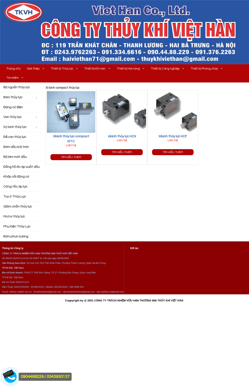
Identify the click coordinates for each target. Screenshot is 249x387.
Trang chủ (13, 68)
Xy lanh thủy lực (15, 127)
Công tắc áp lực (15, 186)
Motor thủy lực (14, 216)
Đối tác (134, 248)
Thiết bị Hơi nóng (128, 68)
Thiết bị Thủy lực (62, 68)
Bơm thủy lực (12, 97)
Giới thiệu (33, 68)
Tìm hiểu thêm (71, 157)
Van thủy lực (12, 117)
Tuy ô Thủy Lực (14, 196)
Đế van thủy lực (14, 137)
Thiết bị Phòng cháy (204, 68)
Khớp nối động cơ (16, 176)
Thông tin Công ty (12, 248)
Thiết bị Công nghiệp (165, 68)
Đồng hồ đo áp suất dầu (21, 166)
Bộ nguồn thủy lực (16, 87)
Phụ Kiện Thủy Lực (17, 226)
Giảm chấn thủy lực (17, 206)
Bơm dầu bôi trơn (16, 147)
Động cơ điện (13, 107)
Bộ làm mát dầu (15, 156)
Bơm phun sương (15, 236)
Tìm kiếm (12, 77)
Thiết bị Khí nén (95, 68)
